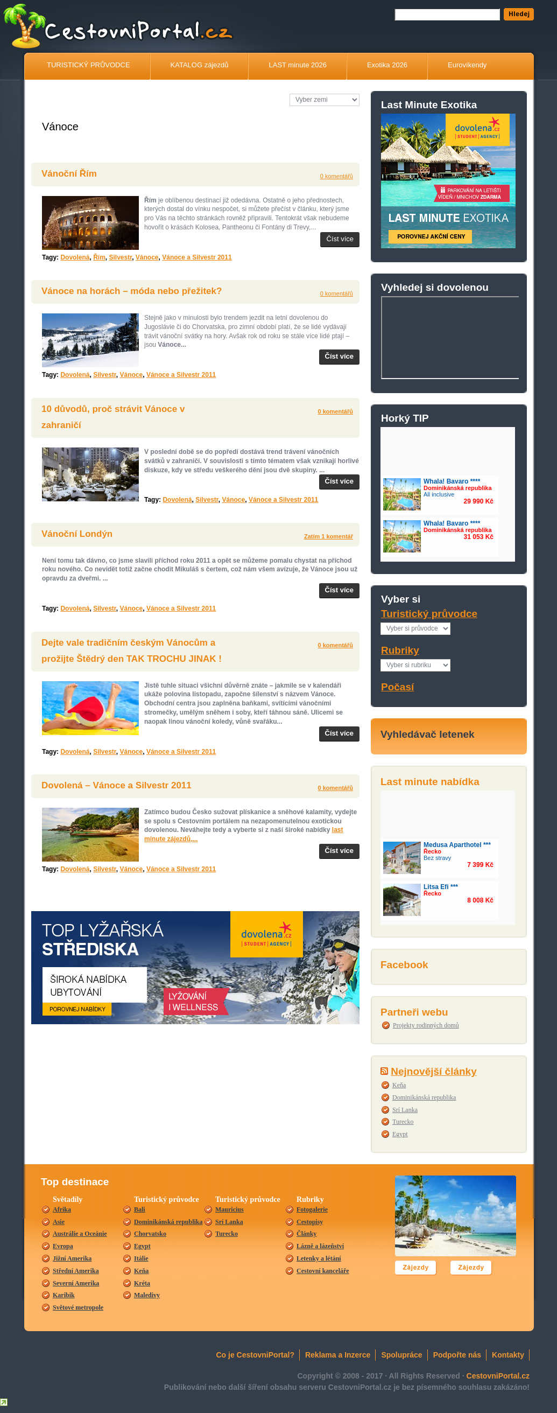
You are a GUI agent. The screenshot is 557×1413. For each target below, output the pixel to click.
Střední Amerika (76, 1271)
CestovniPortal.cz (498, 1376)
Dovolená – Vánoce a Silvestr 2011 (116, 785)
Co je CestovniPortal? (255, 1355)
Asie (59, 1222)
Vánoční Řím (69, 174)
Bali (139, 1209)
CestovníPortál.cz (161, 30)
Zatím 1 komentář (328, 536)
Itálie (141, 1258)
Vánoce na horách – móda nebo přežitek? (131, 291)
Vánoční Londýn (76, 534)
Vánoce (147, 257)
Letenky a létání (319, 1258)
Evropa (63, 1246)
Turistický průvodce (429, 613)
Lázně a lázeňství (320, 1246)
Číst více (340, 239)
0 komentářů (336, 176)
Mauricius (229, 1209)
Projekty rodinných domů (426, 1025)
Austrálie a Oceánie (80, 1233)
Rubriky (400, 650)
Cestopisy (310, 1222)
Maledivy (147, 1295)
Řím (99, 257)
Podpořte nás (457, 1355)
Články (306, 1233)
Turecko (403, 1121)
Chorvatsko (150, 1233)
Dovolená (74, 257)
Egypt (400, 1134)
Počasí (397, 686)
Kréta (142, 1283)
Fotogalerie (312, 1209)
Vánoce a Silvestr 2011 (196, 257)
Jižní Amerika (72, 1258)
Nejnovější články (433, 1071)
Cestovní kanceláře (323, 1271)
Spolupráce (401, 1355)
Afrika (62, 1209)
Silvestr (120, 257)
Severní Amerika (76, 1283)
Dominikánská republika (424, 1097)
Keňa (399, 1085)
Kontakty (508, 1355)
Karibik (64, 1295)
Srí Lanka (405, 1110)
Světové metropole (78, 1307)
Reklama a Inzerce (337, 1355)
